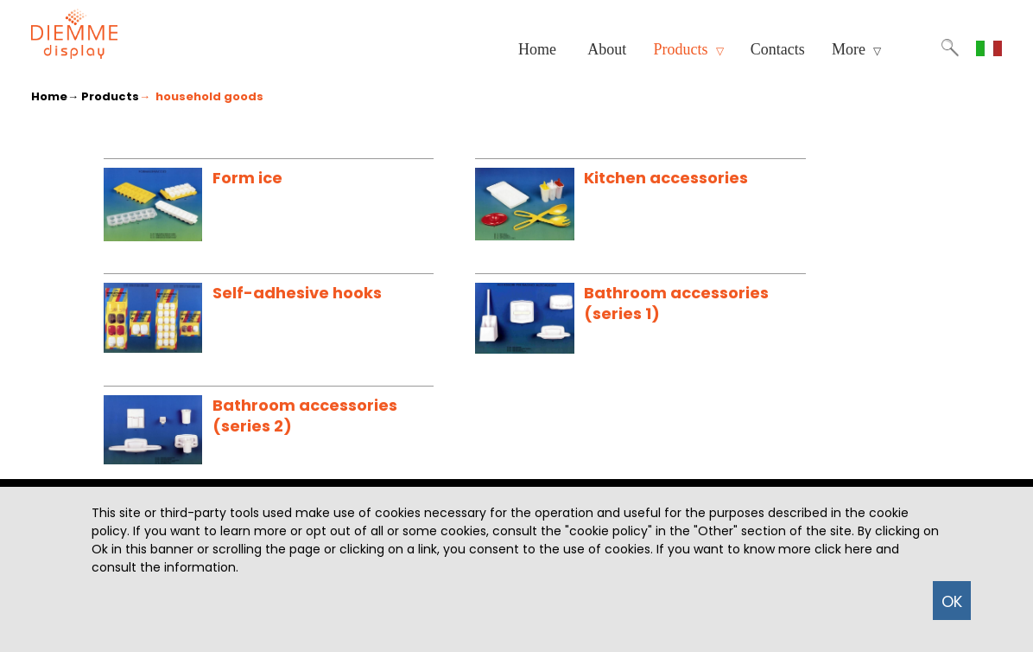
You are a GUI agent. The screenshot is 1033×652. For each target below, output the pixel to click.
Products (689, 49)
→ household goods (201, 96)
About (606, 49)
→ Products (103, 96)
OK (951, 601)
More (856, 49)
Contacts (778, 49)
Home (537, 49)
